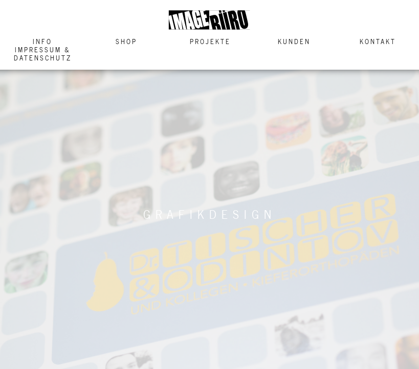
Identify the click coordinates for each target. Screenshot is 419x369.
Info (42, 41)
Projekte (210, 41)
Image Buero (209, 20)
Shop (126, 41)
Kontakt (378, 41)
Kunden (294, 41)
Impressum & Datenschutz (43, 54)
